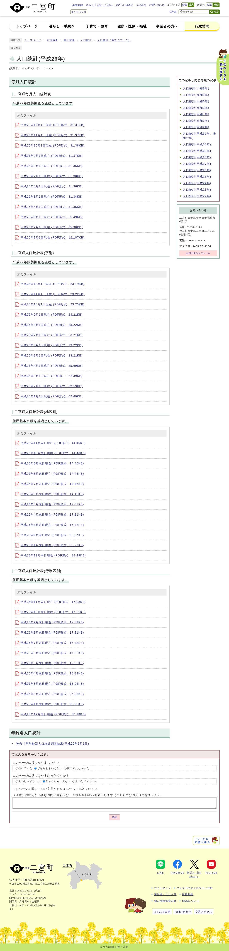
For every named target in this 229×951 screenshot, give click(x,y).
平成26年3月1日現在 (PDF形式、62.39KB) (49, 375)
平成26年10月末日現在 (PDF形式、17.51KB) (50, 612)
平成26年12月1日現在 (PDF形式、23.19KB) (50, 283)
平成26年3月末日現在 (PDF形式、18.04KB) (49, 683)
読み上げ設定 (105, 5)
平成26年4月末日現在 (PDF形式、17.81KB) (49, 514)
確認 (114, 817)
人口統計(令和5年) (196, 107)
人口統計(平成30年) (197, 144)
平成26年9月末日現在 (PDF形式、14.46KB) (49, 463)
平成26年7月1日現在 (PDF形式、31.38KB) (49, 176)
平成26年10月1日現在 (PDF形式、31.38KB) (50, 145)
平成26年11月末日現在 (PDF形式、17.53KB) (50, 601)
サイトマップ (162, 887)
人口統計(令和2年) (196, 127)
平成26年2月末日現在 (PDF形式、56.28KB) (49, 693)
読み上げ (91, 5)
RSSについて (190, 900)
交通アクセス (203, 911)
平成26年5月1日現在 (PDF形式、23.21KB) (49, 355)
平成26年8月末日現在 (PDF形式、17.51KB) (49, 632)
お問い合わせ (156, 4)
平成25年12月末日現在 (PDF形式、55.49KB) (50, 555)
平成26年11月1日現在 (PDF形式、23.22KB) (50, 294)
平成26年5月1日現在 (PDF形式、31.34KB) (49, 196)
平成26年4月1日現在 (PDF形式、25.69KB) (49, 365)
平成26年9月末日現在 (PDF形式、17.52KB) (49, 622)
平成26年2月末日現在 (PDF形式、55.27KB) (49, 535)
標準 (184, 4)
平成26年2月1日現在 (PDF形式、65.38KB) (49, 227)
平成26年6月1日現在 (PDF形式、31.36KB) (49, 186)
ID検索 (172, 11)
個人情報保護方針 (165, 900)
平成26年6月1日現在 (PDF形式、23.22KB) (49, 345)
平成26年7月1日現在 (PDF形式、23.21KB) (49, 335)
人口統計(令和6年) (196, 101)
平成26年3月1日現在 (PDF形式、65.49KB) (49, 217)
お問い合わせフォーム (198, 253)
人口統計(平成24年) (197, 183)
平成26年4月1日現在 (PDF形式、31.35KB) (49, 206)
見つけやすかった (29, 781)
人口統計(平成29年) (197, 150)
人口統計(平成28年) (197, 157)
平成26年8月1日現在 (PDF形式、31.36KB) (49, 165)
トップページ (32, 40)
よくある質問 (162, 911)
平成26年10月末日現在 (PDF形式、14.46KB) (50, 453)
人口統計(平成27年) (197, 163)
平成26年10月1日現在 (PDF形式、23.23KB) (50, 304)
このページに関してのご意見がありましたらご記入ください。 (57, 788)
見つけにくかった (86, 781)
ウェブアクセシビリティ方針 (195, 887)
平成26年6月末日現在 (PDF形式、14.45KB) (49, 494)
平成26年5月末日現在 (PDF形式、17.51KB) (49, 504)
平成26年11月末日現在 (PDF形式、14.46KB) (50, 443)
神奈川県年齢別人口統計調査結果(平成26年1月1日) (52, 743)
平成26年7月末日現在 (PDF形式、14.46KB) (49, 483)
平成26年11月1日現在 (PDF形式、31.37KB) (50, 135)
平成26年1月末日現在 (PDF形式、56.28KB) (49, 704)
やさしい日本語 (124, 4)
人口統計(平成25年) (197, 176)
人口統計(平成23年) (197, 189)
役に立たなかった (78, 768)
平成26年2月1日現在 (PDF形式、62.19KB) (49, 386)
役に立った (25, 768)
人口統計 (86, 40)
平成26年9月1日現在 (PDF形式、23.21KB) (49, 314)
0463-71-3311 (24, 890)
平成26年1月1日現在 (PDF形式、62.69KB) (49, 396)
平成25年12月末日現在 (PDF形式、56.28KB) (50, 714)
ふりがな (141, 4)
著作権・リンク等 (165, 894)
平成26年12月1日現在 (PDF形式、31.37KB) (50, 125)
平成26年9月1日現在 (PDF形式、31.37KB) (49, 155)
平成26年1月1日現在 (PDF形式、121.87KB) (50, 237)
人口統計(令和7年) (196, 94)
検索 (216, 11)
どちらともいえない (49, 768)
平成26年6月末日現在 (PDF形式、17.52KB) (49, 653)
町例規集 (187, 894)
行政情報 (52, 40)
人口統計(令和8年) (196, 88)
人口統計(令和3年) (196, 120)
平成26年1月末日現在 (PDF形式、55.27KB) (49, 545)
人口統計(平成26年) (197, 170)
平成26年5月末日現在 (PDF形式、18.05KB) (49, 663)
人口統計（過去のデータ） (114, 40)
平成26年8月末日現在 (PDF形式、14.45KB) (49, 473)
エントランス (78, 12)
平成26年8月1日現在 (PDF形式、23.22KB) (49, 324)
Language (77, 4)
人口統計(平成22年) (197, 196)
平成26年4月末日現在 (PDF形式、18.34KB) (49, 673)
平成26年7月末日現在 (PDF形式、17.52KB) (49, 642)
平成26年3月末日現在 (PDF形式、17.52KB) (49, 524)
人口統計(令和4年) (196, 114)
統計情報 (69, 40)
